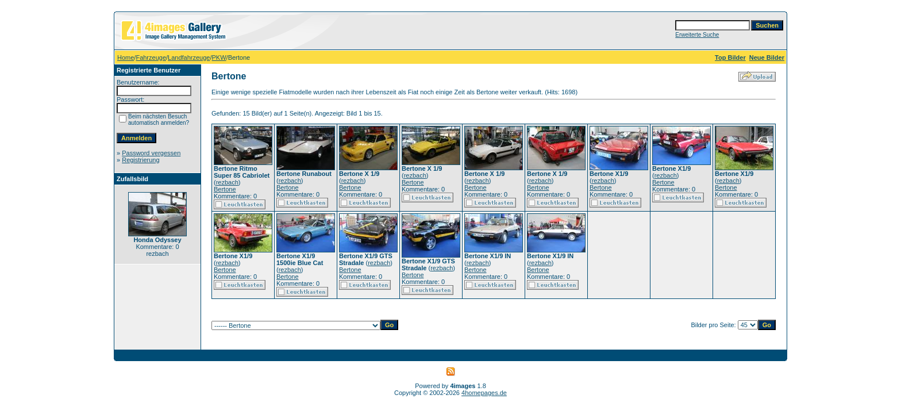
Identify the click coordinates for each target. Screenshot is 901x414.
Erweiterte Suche (697, 35)
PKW (219, 57)
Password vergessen (151, 153)
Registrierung (140, 159)
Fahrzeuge (151, 57)
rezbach (227, 182)
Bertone (225, 189)
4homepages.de (484, 392)
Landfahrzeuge (189, 57)
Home (125, 57)
